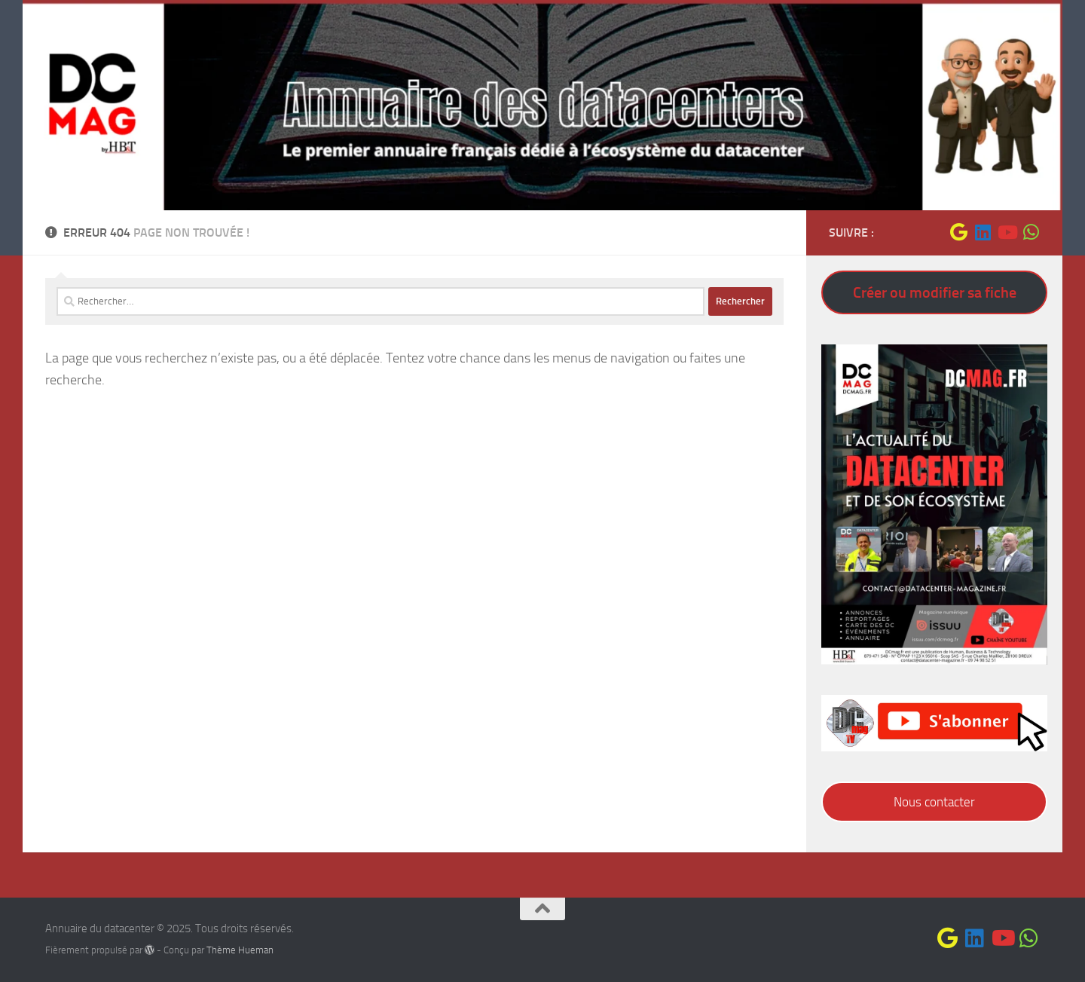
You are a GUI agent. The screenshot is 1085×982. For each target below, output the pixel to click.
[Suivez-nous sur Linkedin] (982, 232)
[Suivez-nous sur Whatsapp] (1031, 232)
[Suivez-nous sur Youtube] (1007, 232)
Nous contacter (934, 801)
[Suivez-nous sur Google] (958, 232)
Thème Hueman (240, 950)
